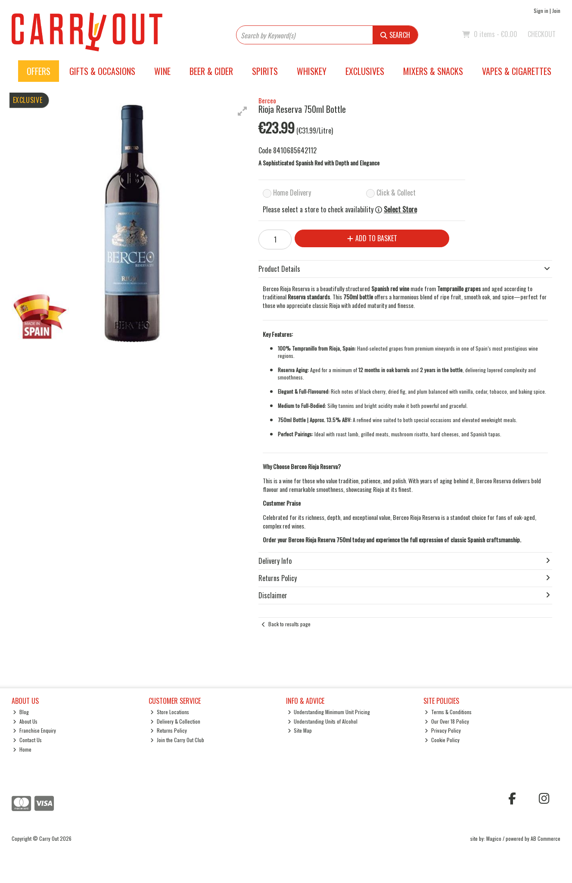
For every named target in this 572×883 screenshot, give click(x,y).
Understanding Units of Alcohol (323, 721)
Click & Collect (396, 192)
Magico (493, 838)
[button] (242, 111)
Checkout (542, 34)
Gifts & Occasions (102, 71)
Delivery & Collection (175, 721)
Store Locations (169, 711)
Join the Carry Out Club (177, 739)
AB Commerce (545, 838)
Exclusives (364, 71)
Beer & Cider (211, 71)
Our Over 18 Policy (447, 721)
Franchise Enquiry (34, 730)
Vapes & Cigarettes (516, 71)
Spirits (265, 71)
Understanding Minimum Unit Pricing (329, 711)
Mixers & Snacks (433, 71)
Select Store (400, 209)
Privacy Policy (443, 730)
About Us (25, 721)
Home (22, 749)
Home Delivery (292, 192)
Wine (162, 71)
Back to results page (289, 624)
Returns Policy (168, 730)
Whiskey (311, 71)
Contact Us (27, 739)
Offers (38, 71)
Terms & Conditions (448, 711)
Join (556, 10)
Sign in (541, 10)
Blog (21, 711)
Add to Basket (372, 238)
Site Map (300, 730)
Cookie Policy (442, 739)
